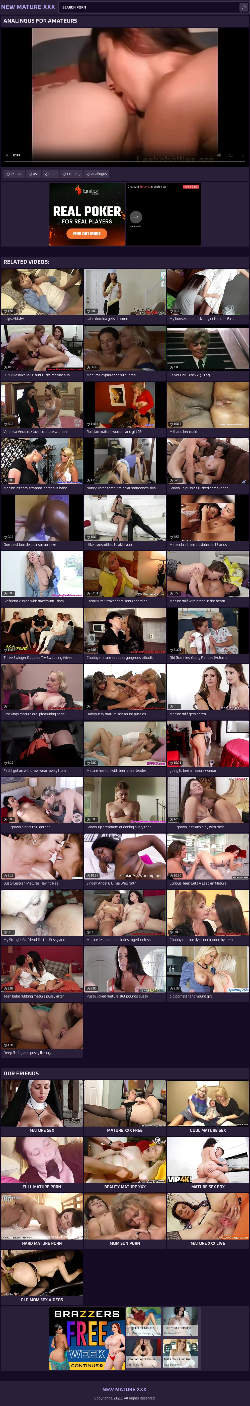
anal (52, 174)
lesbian (16, 174)
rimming (73, 174)
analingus (99, 174)
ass (36, 174)
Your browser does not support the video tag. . (125, 97)
